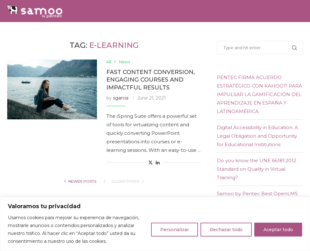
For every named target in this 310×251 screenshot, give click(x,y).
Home (16, 33)
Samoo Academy (131, 33)
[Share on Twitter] (150, 162)
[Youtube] (302, 33)
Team (97, 33)
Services (74, 33)
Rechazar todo (226, 229)
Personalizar (174, 229)
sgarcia (120, 98)
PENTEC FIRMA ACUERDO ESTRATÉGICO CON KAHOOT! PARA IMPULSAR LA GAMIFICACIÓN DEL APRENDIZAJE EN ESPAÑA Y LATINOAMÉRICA (259, 94)
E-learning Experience (188, 33)
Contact (255, 33)
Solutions (43, 33)
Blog (231, 33)
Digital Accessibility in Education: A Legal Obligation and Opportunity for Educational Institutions (257, 135)
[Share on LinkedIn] (158, 162)
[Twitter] (287, 33)
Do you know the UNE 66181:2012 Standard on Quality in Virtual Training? (256, 168)
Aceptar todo (278, 229)
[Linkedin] (295, 33)
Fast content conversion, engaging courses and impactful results (150, 80)
